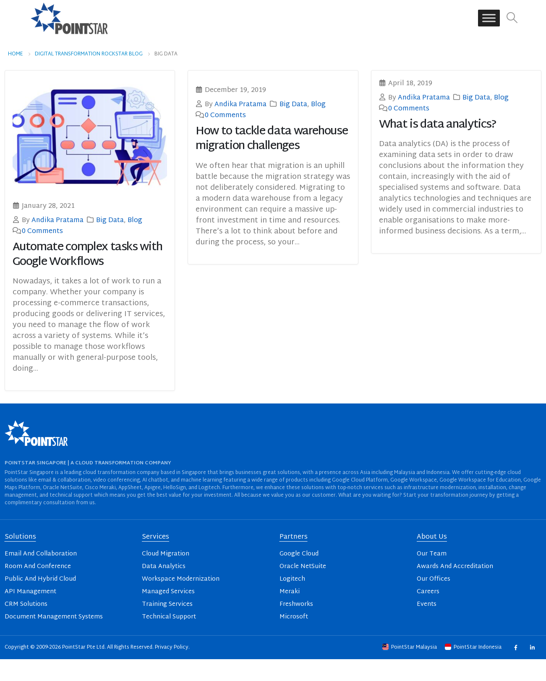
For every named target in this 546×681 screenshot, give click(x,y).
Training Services (167, 604)
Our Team (432, 554)
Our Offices (433, 579)
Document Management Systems (54, 617)
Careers (428, 591)
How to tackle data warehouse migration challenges (271, 139)
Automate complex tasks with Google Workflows (88, 254)
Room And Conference (38, 566)
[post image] (90, 136)
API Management (30, 591)
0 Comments (42, 231)
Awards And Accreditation (455, 566)
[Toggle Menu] (489, 18)
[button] (512, 18)
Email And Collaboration (41, 554)
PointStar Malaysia (410, 647)
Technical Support (169, 617)
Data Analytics (163, 566)
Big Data (110, 220)
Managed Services (168, 591)
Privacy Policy (171, 647)
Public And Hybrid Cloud (40, 579)
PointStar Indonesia (474, 647)
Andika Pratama (57, 220)
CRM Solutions (26, 604)
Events (426, 604)
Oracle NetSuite (303, 566)
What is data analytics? (437, 125)
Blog (135, 220)
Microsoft (294, 617)
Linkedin (532, 647)
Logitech (292, 579)
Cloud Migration (165, 554)
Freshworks (296, 604)
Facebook (515, 647)
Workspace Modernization (180, 579)
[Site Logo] (69, 18)
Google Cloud (299, 554)
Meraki (290, 591)
